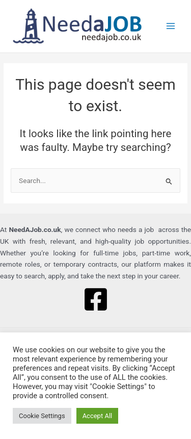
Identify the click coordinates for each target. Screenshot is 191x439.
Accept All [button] (98, 416)
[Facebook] (95, 299)
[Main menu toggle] (170, 26)
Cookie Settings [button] (42, 416)
